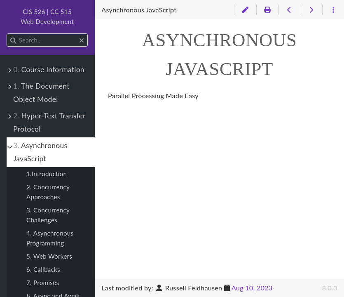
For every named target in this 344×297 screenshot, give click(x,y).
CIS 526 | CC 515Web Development (47, 16)
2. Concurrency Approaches (48, 191)
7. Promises (42, 282)
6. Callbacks (43, 269)
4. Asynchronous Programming (49, 238)
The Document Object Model (41, 93)
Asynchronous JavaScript (40, 152)
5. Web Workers (49, 256)
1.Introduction (46, 173)
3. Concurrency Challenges (48, 215)
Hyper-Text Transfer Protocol (49, 122)
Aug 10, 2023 (252, 288)
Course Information (48, 69)
